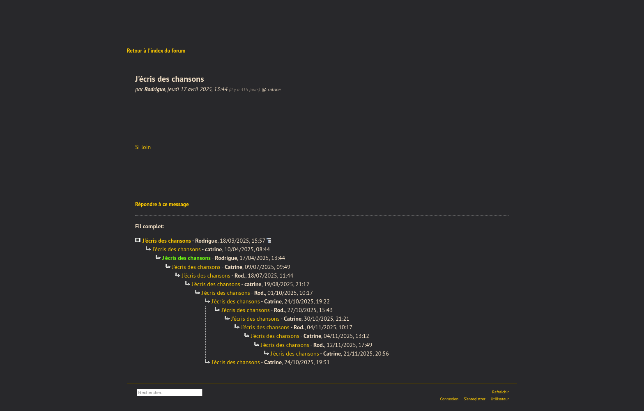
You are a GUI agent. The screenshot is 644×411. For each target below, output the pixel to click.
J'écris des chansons (167, 240)
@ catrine (271, 89)
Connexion (449, 399)
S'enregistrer (474, 399)
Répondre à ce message (162, 204)
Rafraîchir (500, 392)
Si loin (143, 147)
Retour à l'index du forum (156, 50)
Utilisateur (500, 399)
